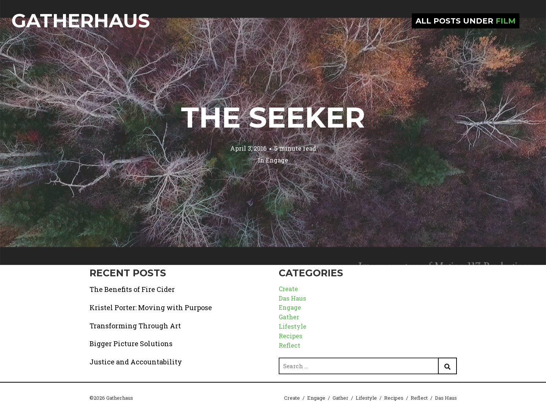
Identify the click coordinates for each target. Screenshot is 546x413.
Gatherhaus (80, 20)
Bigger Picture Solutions (131, 343)
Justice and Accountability (135, 361)
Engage (277, 160)
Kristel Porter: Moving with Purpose (150, 307)
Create (288, 289)
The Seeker (273, 117)
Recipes (290, 336)
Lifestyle (292, 326)
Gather (289, 317)
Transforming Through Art (135, 325)
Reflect (289, 345)
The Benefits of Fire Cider (132, 289)
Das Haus (292, 298)
